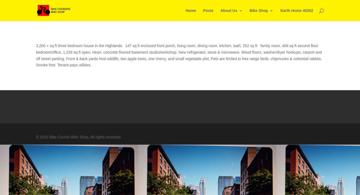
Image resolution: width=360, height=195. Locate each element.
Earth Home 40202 (296, 11)
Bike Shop (259, 11)
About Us (228, 11)
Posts (208, 11)
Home (191, 11)
